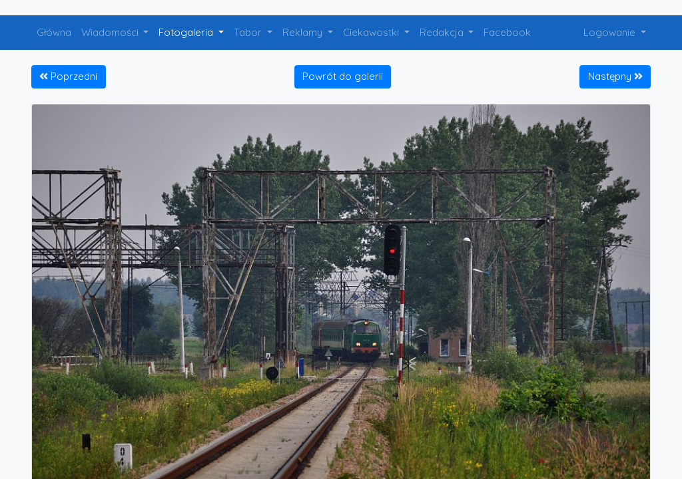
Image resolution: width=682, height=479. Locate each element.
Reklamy (303, 32)
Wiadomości (111, 32)
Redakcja (443, 32)
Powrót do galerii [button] (342, 76)
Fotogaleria (187, 32)
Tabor (249, 32)
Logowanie (610, 32)
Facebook (507, 32)
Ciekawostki (372, 32)
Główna (54, 32)
